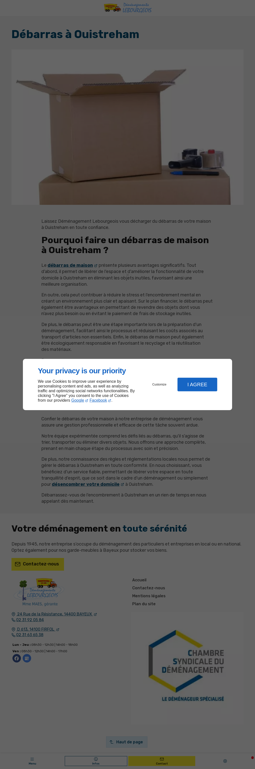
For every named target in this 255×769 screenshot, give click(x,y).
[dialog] (127, 384)
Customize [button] (159, 384)
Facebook (98, 400)
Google (77, 400)
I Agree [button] (197, 384)
